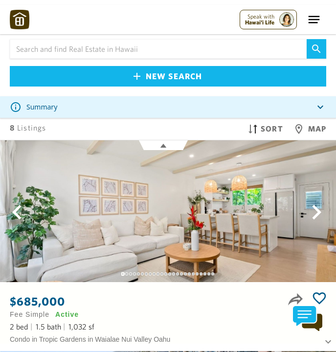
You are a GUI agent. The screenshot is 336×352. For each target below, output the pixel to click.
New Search (168, 76)
